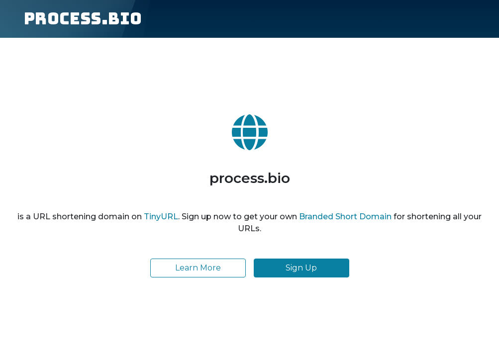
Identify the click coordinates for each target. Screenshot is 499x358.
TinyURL (161, 216)
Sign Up (301, 267)
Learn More (198, 267)
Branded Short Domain (345, 216)
